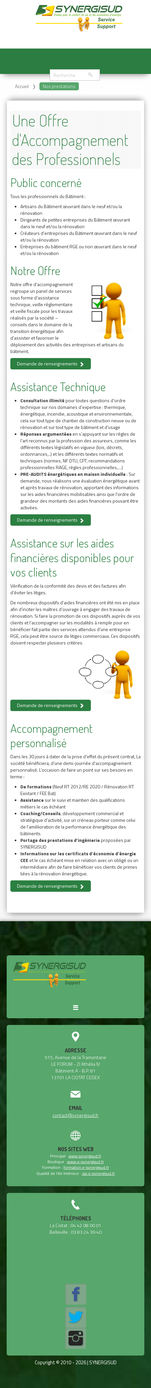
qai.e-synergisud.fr (98, 1173)
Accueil (22, 86)
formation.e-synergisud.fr (86, 1167)
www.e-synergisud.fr (85, 1161)
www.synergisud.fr (84, 1156)
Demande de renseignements (50, 363)
